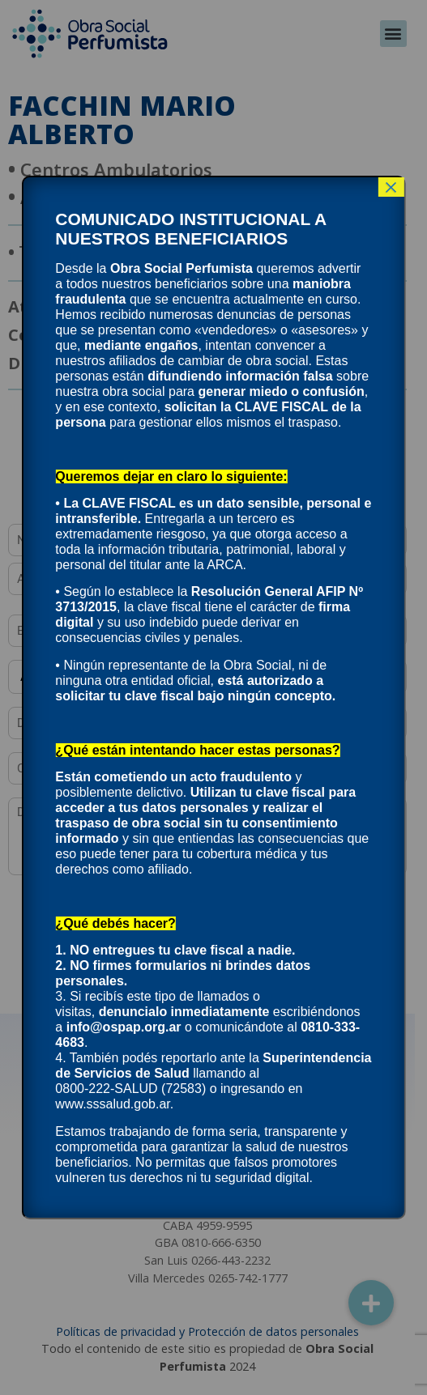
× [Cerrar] (391, 187)
